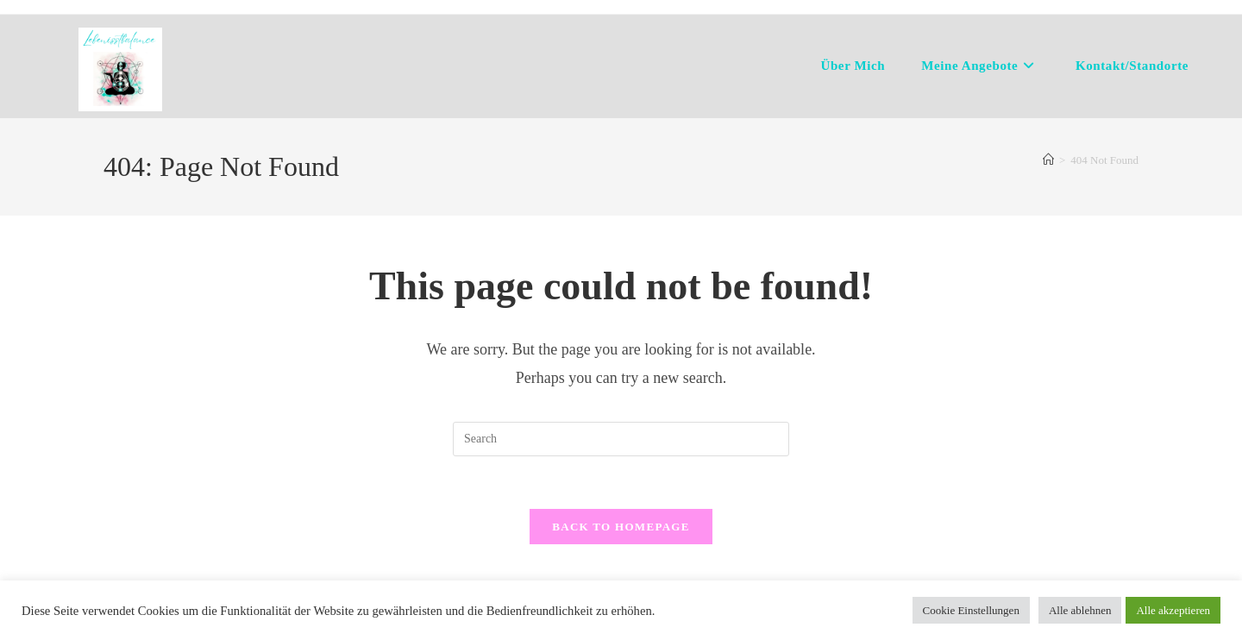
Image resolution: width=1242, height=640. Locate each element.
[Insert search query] (621, 439)
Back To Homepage (620, 526)
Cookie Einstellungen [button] (971, 610)
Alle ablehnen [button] (1080, 610)
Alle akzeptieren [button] (1173, 610)
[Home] (1048, 160)
